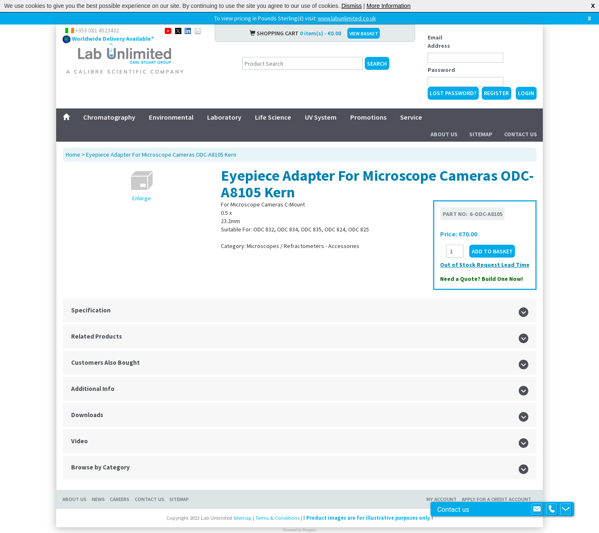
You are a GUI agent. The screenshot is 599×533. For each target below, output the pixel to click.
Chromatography (109, 117)
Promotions (368, 117)
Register (496, 93)
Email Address (439, 41)
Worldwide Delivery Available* (112, 38)
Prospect (309, 530)
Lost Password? (453, 93)
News (98, 499)
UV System (321, 117)
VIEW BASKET (363, 33)
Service (411, 117)
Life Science (273, 117)
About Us (444, 134)
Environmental (171, 117)
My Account (441, 499)
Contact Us (520, 134)
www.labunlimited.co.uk (347, 18)
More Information (388, 5)
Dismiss (352, 5)
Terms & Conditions (277, 518)
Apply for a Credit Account (496, 499)
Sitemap (481, 134)
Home (73, 154)
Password (441, 70)
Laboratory (224, 117)
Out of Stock (458, 264)
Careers (119, 499)
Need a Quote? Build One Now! (481, 278)
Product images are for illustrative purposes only (368, 518)
